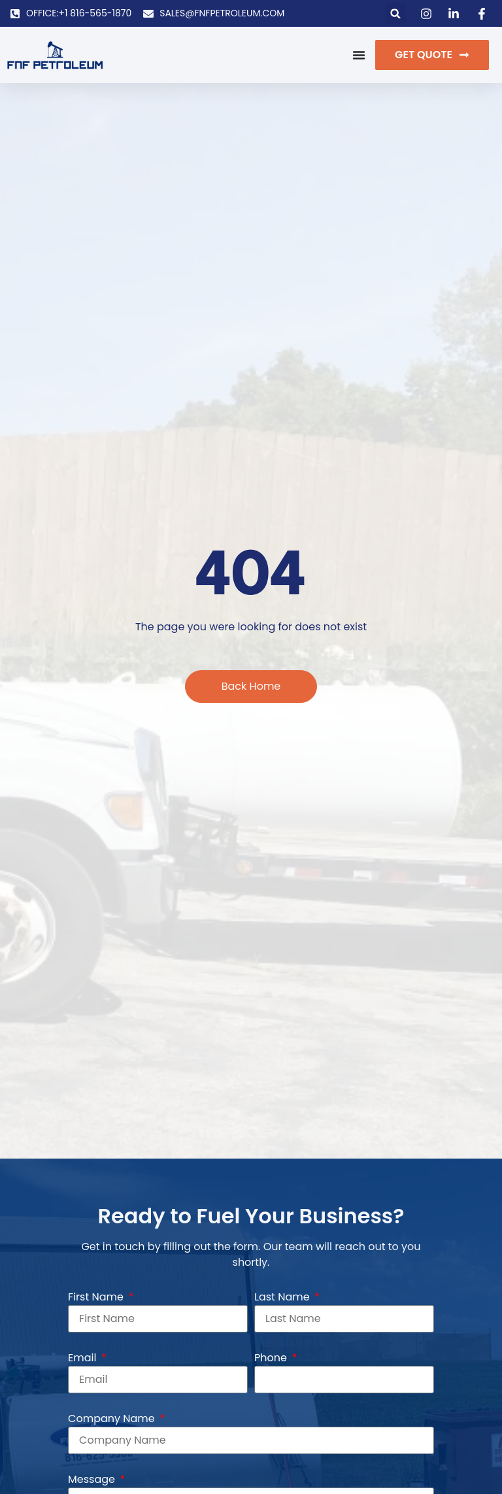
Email (83, 1357)
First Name (97, 1296)
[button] (396, 13)
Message (93, 1479)
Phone (272, 1357)
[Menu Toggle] (359, 55)
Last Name (283, 1296)
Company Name (113, 1418)
